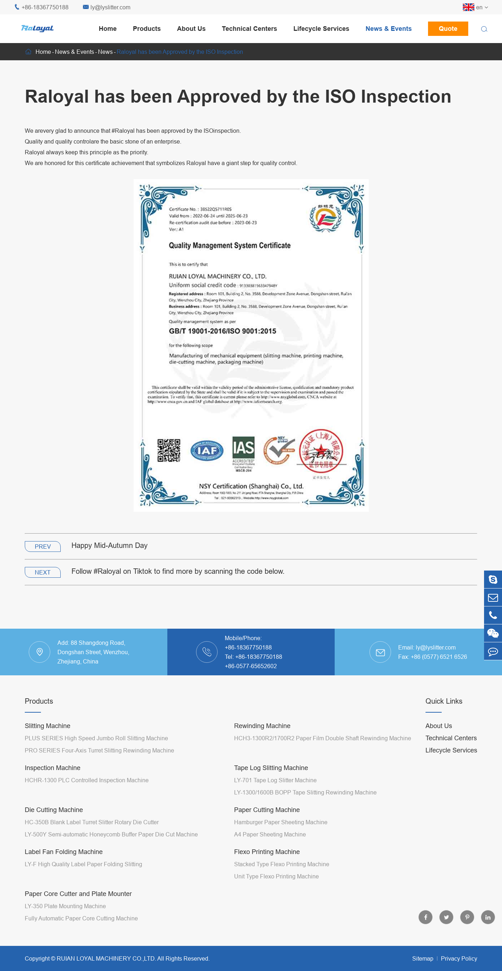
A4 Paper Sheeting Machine (270, 834)
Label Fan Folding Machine (64, 851)
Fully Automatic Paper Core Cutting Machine (81, 918)
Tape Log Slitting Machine (271, 767)
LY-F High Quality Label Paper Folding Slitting (83, 864)
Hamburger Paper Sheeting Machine (280, 822)
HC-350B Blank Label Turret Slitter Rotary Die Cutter (92, 822)
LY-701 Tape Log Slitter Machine (275, 780)
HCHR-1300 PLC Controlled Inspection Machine (87, 780)
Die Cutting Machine (54, 809)
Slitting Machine (47, 726)
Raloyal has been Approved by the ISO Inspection (180, 51)
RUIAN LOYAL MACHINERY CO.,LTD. (106, 958)
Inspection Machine (52, 767)
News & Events (389, 28)
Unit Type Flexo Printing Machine (276, 876)
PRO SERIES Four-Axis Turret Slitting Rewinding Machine (99, 750)
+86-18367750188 (41, 7)
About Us (191, 28)
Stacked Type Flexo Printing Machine (281, 864)
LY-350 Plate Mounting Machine (65, 906)
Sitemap (422, 958)
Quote (448, 28)
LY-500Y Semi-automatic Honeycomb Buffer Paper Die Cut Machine (111, 834)
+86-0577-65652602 (251, 666)
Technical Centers (249, 28)
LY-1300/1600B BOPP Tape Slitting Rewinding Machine (305, 792)
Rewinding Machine (262, 726)
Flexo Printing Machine (267, 851)
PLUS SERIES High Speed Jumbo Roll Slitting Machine (96, 738)
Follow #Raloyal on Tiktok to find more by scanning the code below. (178, 571)
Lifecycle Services (321, 28)
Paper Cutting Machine (267, 809)
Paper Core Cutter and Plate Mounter (78, 893)
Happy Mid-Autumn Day (109, 545)
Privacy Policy (459, 958)
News (105, 51)
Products (147, 28)
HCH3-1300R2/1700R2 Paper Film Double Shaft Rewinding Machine (322, 738)
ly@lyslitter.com (106, 7)
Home (108, 28)
